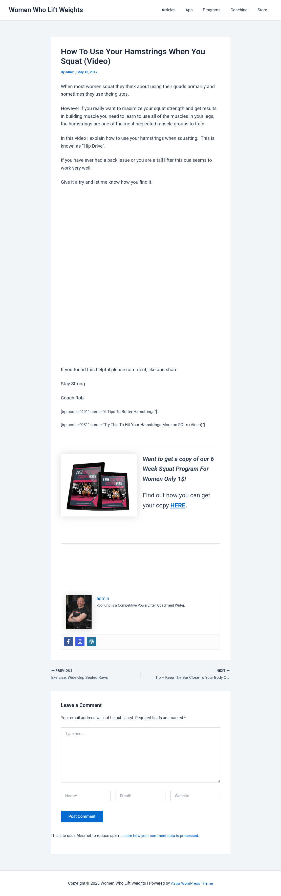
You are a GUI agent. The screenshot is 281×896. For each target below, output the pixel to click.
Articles (177, 10)
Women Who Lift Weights (46, 10)
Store (263, 10)
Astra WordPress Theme (192, 883)
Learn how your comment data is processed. (162, 835)
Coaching (241, 10)
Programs (217, 10)
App (196, 10)
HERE (177, 505)
